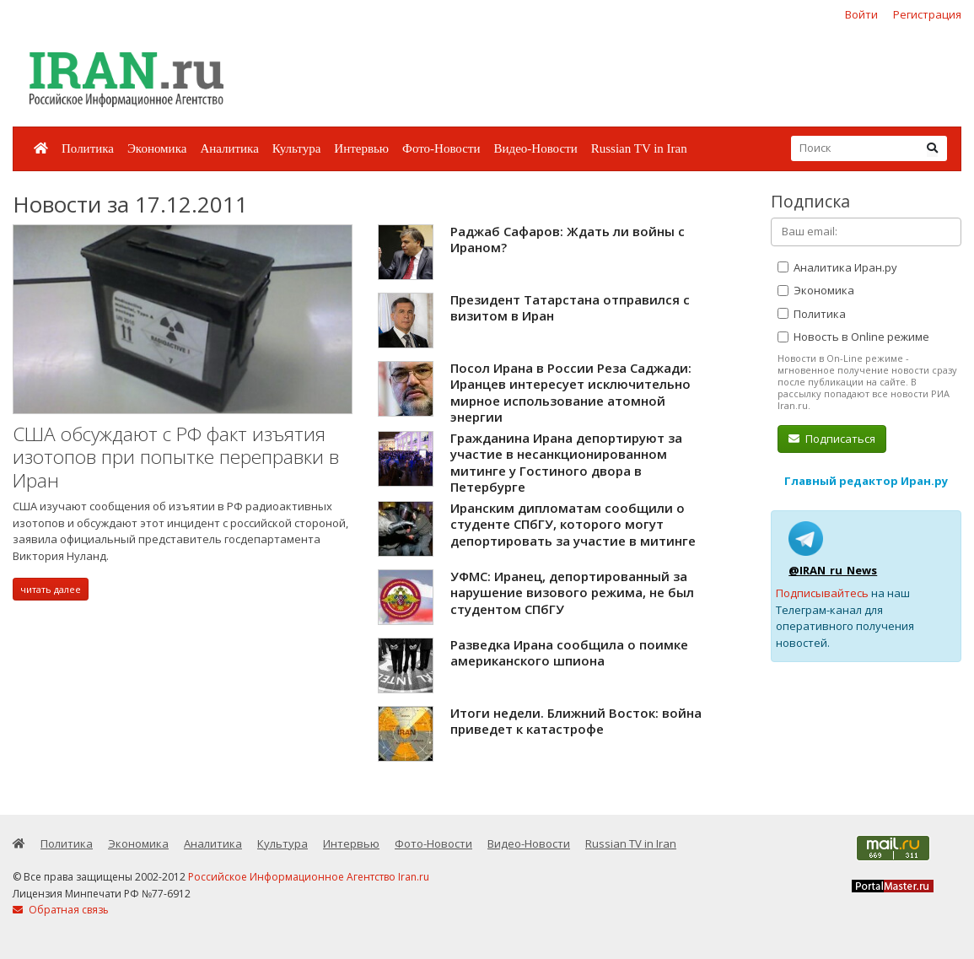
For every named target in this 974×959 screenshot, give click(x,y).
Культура (296, 148)
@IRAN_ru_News (832, 570)
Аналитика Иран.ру (837, 267)
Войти (861, 14)
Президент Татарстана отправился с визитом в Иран (570, 308)
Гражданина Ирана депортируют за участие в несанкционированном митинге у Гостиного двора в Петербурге (566, 462)
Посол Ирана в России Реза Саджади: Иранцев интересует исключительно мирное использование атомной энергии (570, 392)
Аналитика (229, 148)
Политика (88, 148)
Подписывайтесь (822, 593)
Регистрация (927, 14)
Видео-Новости (535, 148)
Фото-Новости (441, 148)
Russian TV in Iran (639, 148)
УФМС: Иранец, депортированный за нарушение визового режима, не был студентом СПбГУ (572, 592)
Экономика (156, 148)
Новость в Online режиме (853, 336)
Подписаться (831, 438)
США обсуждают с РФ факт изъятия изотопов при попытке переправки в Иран (176, 457)
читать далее (50, 589)
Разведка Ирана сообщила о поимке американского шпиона (569, 653)
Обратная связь (61, 909)
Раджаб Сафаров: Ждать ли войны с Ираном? (567, 239)
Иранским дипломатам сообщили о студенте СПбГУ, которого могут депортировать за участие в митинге (573, 524)
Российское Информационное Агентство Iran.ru (308, 877)
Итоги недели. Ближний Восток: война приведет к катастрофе (576, 721)
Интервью (361, 148)
